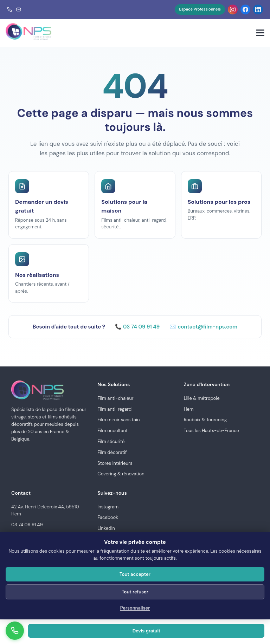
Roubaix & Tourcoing (205, 420)
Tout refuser (135, 592)
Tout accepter (135, 574)
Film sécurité (110, 441)
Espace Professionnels (200, 9)
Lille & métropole (202, 398)
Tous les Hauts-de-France (211, 431)
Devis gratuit (146, 630)
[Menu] (260, 33)
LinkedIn (106, 528)
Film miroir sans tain (118, 420)
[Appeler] (15, 631)
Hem (189, 409)
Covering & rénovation (120, 474)
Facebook (107, 517)
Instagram (107, 507)
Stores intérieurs (114, 463)
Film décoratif (112, 452)
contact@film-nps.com (207, 326)
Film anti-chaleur (115, 398)
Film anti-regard (114, 409)
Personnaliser (135, 608)
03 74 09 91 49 (141, 326)
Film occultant (112, 431)
